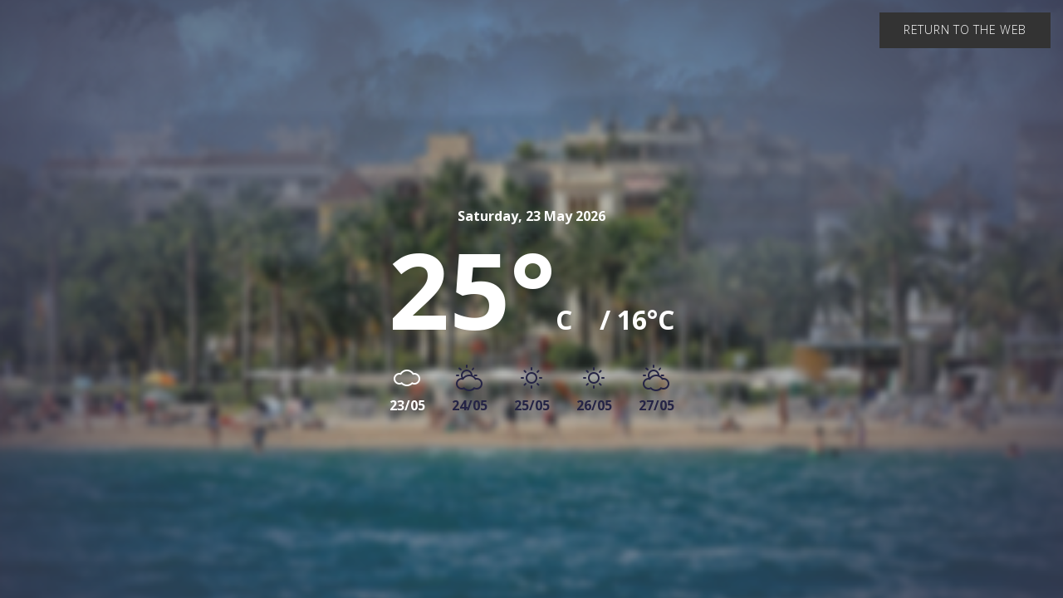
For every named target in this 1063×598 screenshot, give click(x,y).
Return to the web (965, 29)
